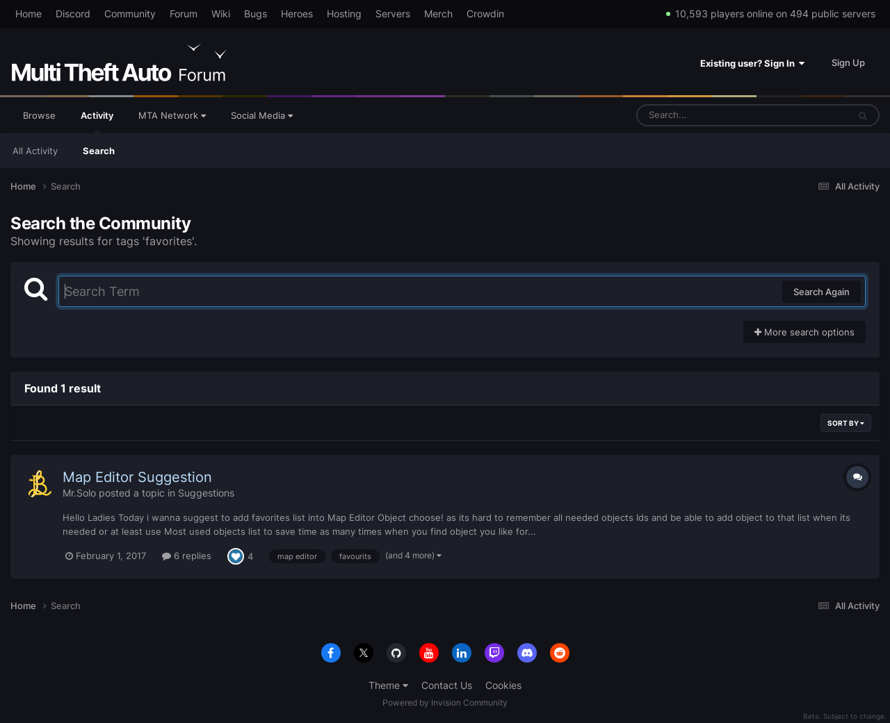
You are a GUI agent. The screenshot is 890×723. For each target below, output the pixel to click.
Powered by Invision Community (445, 702)
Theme (388, 685)
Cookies (503, 685)
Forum (183, 13)
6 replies (186, 555)
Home (28, 13)
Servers (392, 13)
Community (130, 13)
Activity (97, 121)
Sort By (845, 423)
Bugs (255, 13)
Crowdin (485, 13)
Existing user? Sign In (752, 63)
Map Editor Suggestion (137, 477)
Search (99, 150)
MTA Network (172, 115)
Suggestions (206, 493)
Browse (39, 115)
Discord (73, 13)
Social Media (262, 115)
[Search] (706, 115)
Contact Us (446, 685)
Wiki (220, 13)
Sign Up (848, 62)
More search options (804, 332)
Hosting (344, 13)
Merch (438, 13)
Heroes (297, 13)
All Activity (35, 150)
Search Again (821, 291)
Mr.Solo (79, 493)
